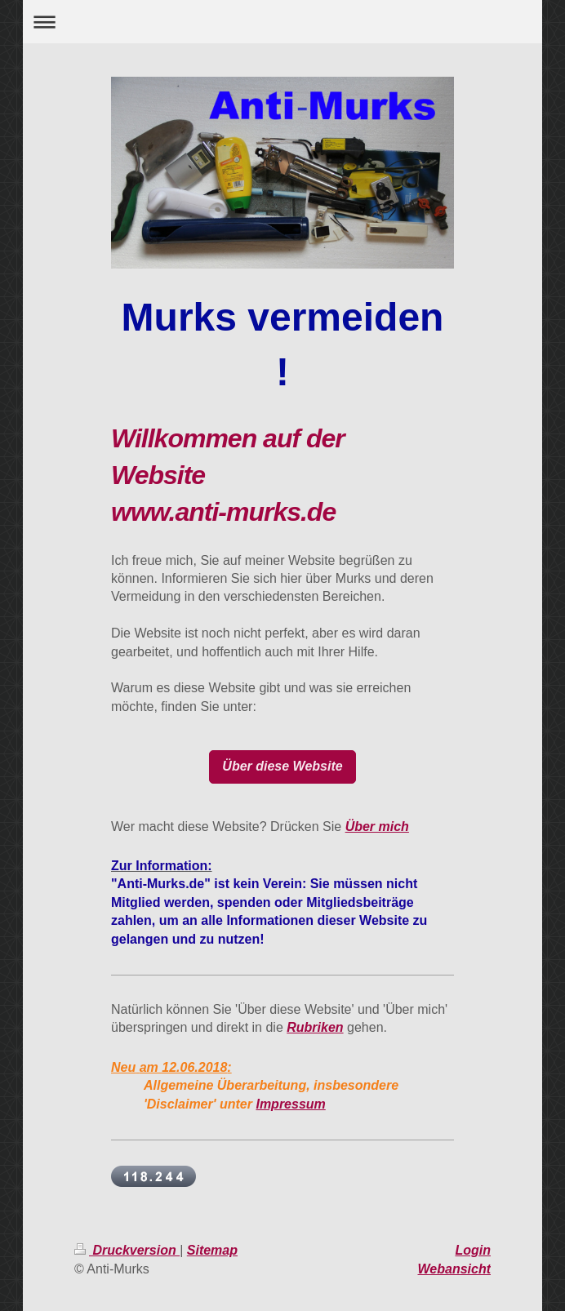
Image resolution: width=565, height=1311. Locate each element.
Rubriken (315, 1027)
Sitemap (212, 1250)
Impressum (290, 1104)
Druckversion (127, 1250)
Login (473, 1250)
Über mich (377, 826)
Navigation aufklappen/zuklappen (283, 21)
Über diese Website (282, 766)
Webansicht (455, 1269)
